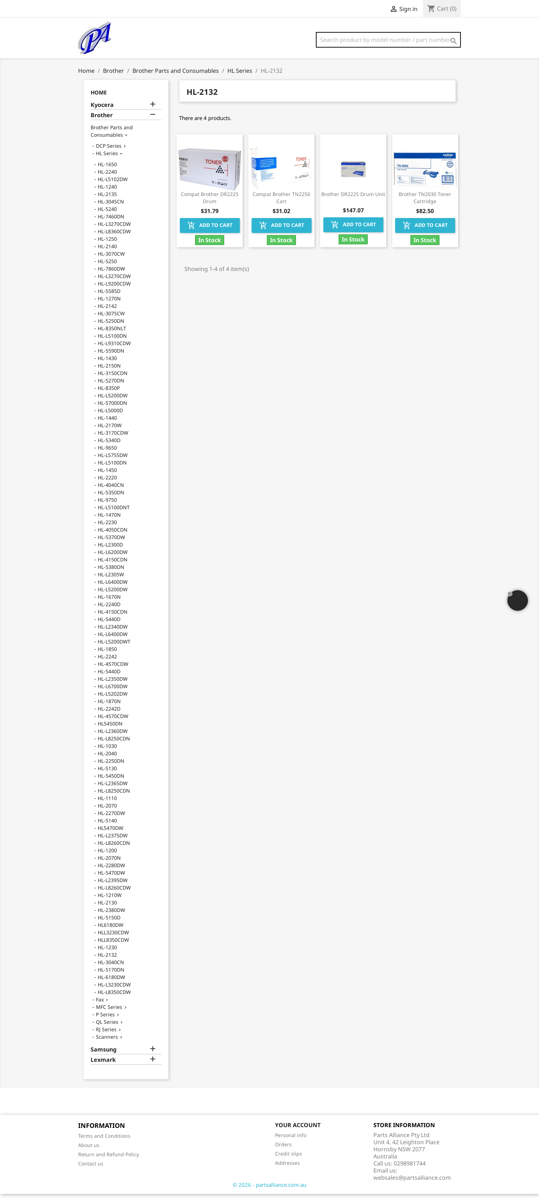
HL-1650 (107, 171)
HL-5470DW (111, 879)
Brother (102, 122)
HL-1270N (109, 305)
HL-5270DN (111, 387)
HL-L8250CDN (114, 745)
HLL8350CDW (113, 947)
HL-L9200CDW (114, 290)
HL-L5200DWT (114, 648)
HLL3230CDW (113, 939)
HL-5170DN (111, 976)
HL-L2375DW (113, 842)
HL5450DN (110, 730)
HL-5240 (107, 216)
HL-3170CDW (113, 439)
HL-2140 (107, 253)
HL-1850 (107, 656)
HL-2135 (107, 201)
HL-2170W (110, 432)
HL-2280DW (111, 872)
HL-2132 (107, 961)
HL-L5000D (110, 417)
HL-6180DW (111, 984)
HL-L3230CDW (114, 991)
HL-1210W (110, 902)
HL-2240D (109, 611)
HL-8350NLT (112, 335)
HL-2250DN (111, 768)
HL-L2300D (110, 551)
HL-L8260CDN (114, 850)
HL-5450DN (111, 782)
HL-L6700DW (113, 693)
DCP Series (109, 153)
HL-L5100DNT (114, 514)
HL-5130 (107, 775)
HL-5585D (109, 298)
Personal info (290, 1142)
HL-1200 (107, 857)
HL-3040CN (111, 969)
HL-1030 (107, 753)
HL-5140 (107, 827)
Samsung (104, 1056)
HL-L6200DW (113, 559)
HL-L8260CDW (114, 894)
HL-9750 (107, 507)
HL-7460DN (111, 223)
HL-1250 (107, 246)
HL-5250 (107, 268)
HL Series (107, 160)
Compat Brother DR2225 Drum (209, 205)
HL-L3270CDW (114, 231)
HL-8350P (109, 395)
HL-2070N (109, 865)
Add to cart (209, 232)
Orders (283, 1151)
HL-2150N (109, 372)
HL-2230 (107, 529)
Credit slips (288, 1160)
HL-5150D (109, 924)
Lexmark (103, 1067)
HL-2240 (107, 178)
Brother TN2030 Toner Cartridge (425, 205)
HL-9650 (107, 454)
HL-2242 (107, 663)
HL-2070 (107, 812)
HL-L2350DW (113, 686)
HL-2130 (107, 909)
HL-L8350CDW (114, 999)
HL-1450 (107, 477)
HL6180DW (110, 932)
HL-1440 (107, 425)
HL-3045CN (111, 208)
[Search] (388, 40)
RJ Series (106, 1036)
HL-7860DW (111, 275)
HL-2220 (107, 484)
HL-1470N (109, 521)
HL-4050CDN (113, 536)
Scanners (107, 1043)
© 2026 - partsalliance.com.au (269, 1191)
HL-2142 (107, 313)
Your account (297, 1132)
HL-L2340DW (113, 633)
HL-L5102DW (113, 186)
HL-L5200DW (113, 402)
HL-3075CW (111, 320)
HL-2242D (109, 715)
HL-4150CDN (113, 566)
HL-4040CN (111, 492)
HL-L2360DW (113, 738)
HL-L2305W (111, 581)
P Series (105, 1021)
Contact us (90, 1170)
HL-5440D (109, 626)
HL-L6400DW (113, 589)
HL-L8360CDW (114, 238)
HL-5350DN (111, 499)
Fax (100, 1006)
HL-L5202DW (113, 700)
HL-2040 (107, 760)
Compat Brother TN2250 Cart (281, 205)
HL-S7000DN (112, 410)
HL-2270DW (111, 820)
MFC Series (109, 1014)
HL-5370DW (111, 544)
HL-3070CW (111, 260)
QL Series (107, 1029)
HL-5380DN (111, 574)
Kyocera (102, 112)
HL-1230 (107, 954)
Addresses (287, 1170)
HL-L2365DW (113, 790)
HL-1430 (107, 365)
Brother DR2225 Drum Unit (353, 201)
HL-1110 (107, 805)
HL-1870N (109, 708)
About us (88, 1152)
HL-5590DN (111, 357)
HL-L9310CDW (114, 350)
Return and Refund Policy (108, 1161)
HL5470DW (110, 835)
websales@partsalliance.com (412, 1185)
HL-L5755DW (113, 462)
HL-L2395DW (113, 887)
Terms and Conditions (104, 1143)
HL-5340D (109, 447)
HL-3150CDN (113, 380)
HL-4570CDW (113, 671)
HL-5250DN (111, 328)
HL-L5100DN (112, 342)
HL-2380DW (111, 917)
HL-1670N (109, 603)
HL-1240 (107, 193)
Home (99, 99)
